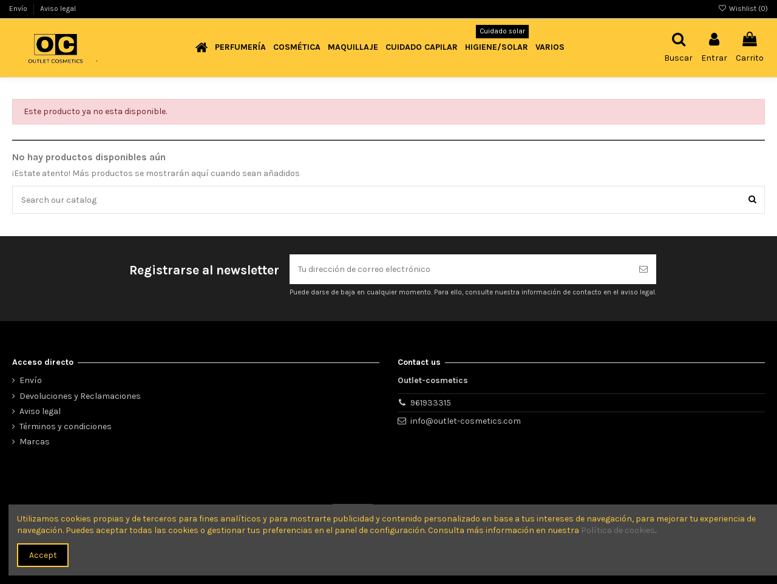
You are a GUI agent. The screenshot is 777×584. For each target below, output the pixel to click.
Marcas (34, 441)
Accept (43, 555)
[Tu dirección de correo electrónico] (460, 269)
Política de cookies (618, 530)
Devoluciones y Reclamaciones (80, 396)
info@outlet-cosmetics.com (465, 421)
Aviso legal (58, 8)
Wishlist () (743, 8)
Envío (19, 8)
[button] (240, 47)
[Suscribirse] (643, 269)
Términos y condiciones (65, 426)
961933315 (430, 403)
